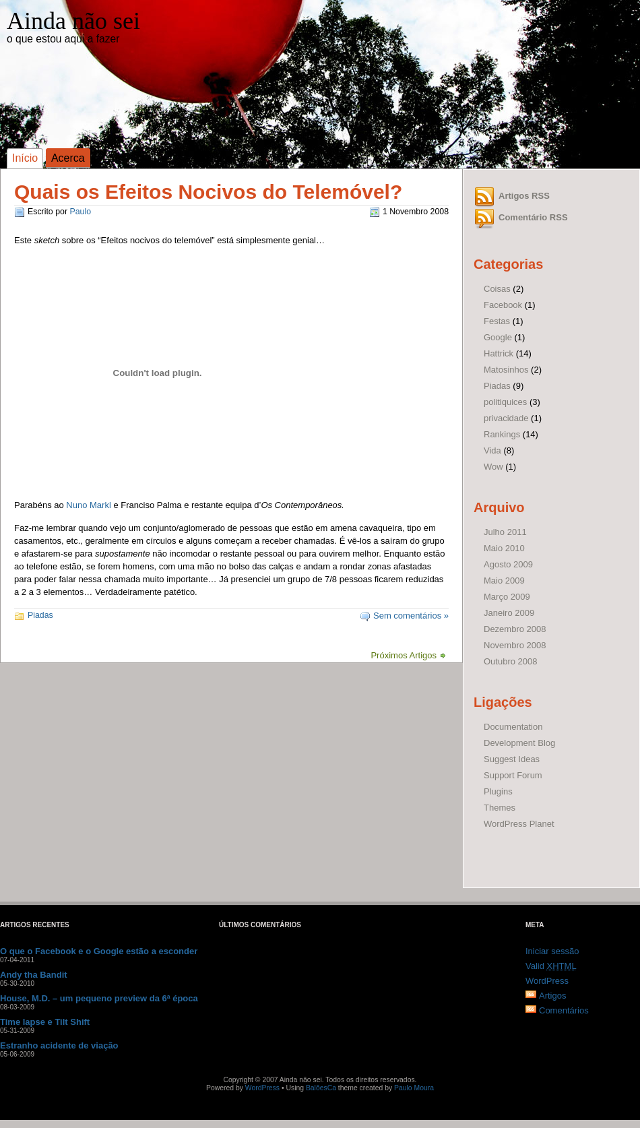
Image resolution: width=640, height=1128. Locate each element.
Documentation (513, 727)
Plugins (498, 791)
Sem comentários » (411, 615)
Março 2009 (507, 597)
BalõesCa (321, 1088)
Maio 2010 (504, 548)
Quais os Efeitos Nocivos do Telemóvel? (208, 192)
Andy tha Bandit (33, 975)
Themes (499, 808)
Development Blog (519, 743)
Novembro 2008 (515, 645)
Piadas (40, 615)
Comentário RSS (533, 217)
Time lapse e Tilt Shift (45, 1022)
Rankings (502, 434)
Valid (551, 966)
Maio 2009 (504, 580)
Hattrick (498, 353)
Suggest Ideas (512, 759)
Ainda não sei (73, 20)
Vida (492, 450)
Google (498, 337)
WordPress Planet (519, 824)
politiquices (505, 402)
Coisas (497, 289)
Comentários (564, 1010)
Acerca (68, 158)
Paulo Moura (414, 1088)
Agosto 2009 (508, 564)
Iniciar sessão (552, 951)
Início (25, 158)
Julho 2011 (505, 532)
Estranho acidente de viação (59, 1045)
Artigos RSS (524, 196)
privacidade (506, 418)
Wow (493, 467)
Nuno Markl (88, 505)
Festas (497, 321)
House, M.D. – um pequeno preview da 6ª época (99, 998)
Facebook (503, 305)
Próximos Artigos (404, 655)
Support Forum (513, 775)
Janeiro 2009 (509, 613)
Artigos (552, 996)
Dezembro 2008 (515, 629)
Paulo (80, 211)
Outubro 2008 (511, 661)
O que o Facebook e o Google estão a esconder (98, 951)
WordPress (547, 981)
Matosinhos (506, 370)
